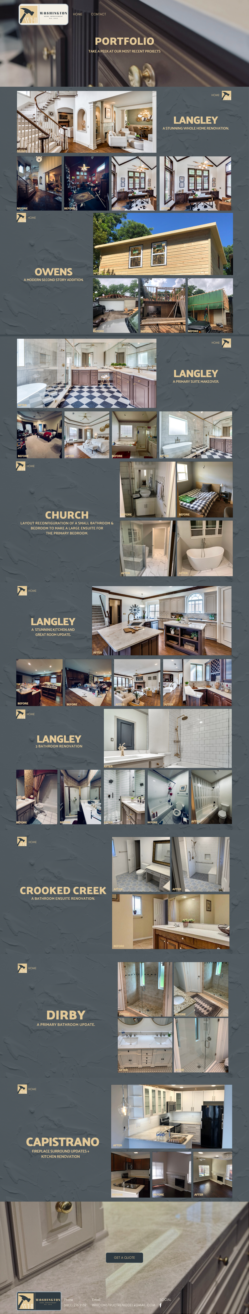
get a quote (124, 1258)
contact (98, 14)
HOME (78, 14)
